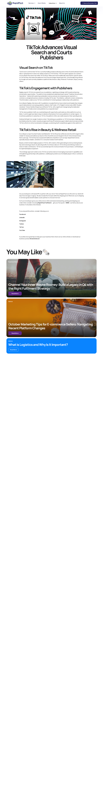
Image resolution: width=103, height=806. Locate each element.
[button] (31, 3)
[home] (15, 3)
